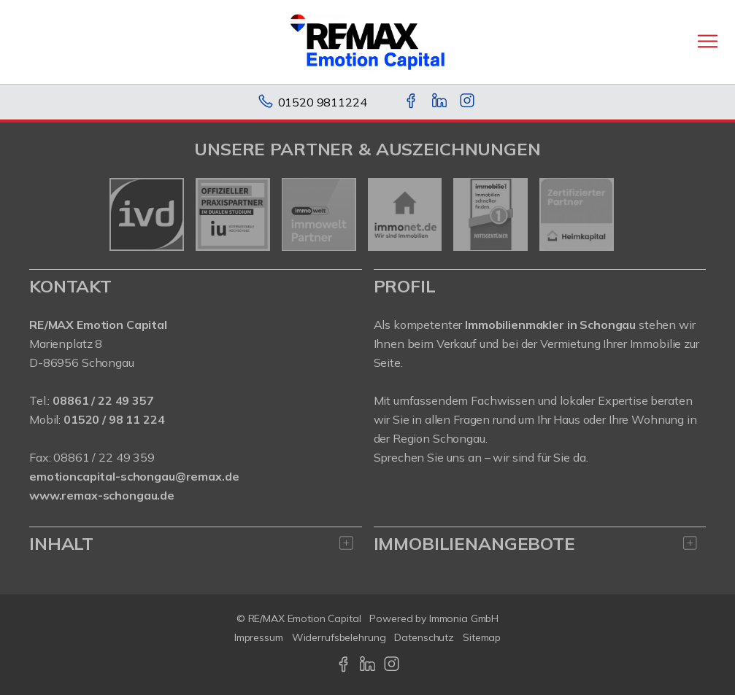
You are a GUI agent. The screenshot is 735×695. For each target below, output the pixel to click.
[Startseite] (367, 41)
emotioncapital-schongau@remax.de (134, 476)
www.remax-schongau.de (101, 495)
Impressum (258, 637)
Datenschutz (424, 637)
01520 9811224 (322, 102)
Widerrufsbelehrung (339, 637)
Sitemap (482, 637)
